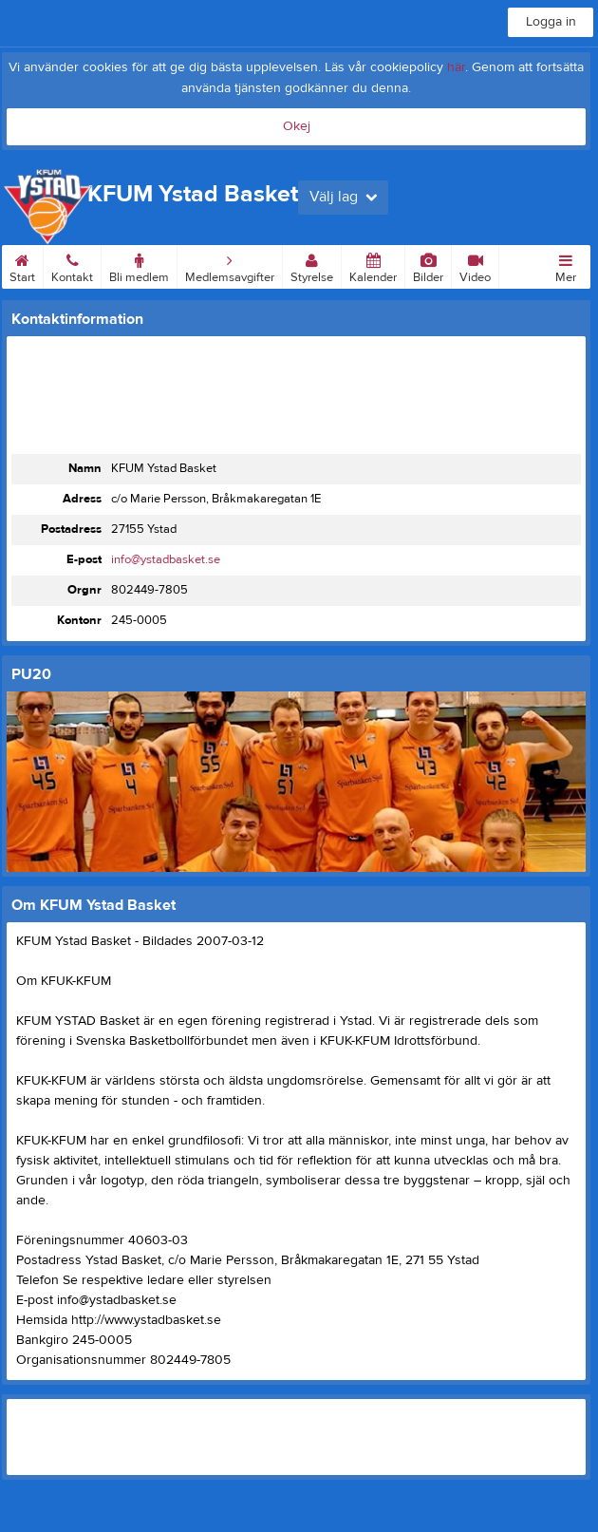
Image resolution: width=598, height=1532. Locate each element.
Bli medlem (139, 265)
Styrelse (311, 265)
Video (475, 265)
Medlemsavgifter (229, 265)
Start (22, 265)
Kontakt (72, 265)
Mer (565, 265)
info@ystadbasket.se (165, 559)
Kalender (373, 265)
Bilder (428, 265)
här (456, 67)
